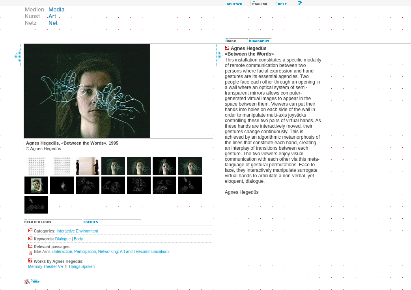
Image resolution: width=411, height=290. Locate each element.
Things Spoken (81, 266)
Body (78, 239)
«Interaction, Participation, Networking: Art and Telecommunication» (110, 251)
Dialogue (63, 239)
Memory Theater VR (46, 266)
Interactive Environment (77, 231)
